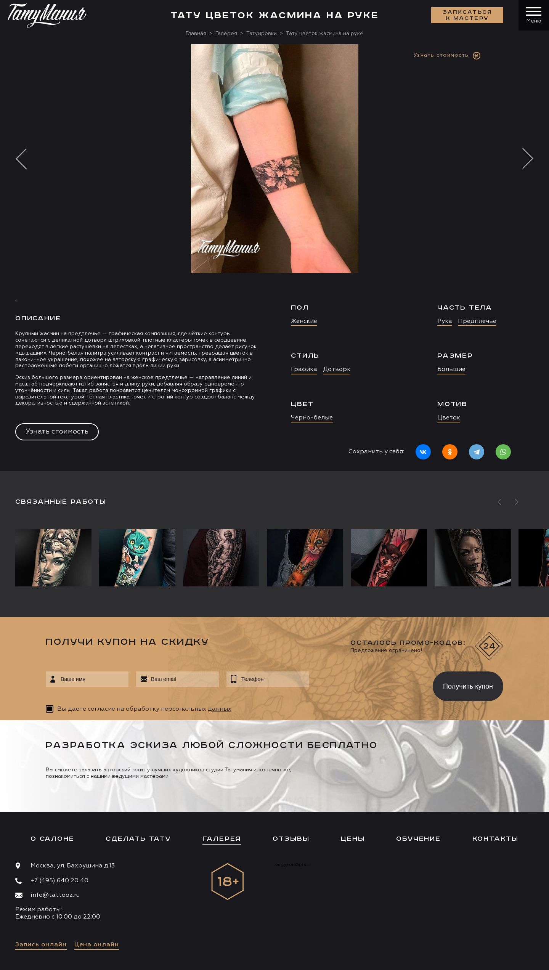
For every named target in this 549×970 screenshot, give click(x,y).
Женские (304, 321)
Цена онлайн (96, 945)
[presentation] (365, 684)
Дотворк (336, 369)
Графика (304, 369)
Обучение (418, 839)
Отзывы (291, 839)
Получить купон (468, 686)
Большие (451, 369)
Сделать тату (138, 839)
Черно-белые (312, 418)
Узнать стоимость (57, 431)
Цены (352, 839)
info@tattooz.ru (55, 895)
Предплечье (477, 321)
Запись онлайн (41, 945)
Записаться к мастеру (467, 15)
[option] (274, 257)
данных (219, 709)
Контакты (495, 839)
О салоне (52, 839)
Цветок (448, 418)
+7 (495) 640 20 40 (59, 881)
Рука (444, 321)
